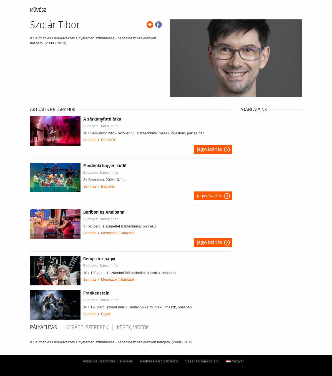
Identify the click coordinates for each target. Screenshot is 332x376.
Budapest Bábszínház (100, 126)
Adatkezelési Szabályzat (159, 361)
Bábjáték (108, 140)
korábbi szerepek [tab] (87, 327)
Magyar (235, 361)
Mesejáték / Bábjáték (118, 233)
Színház (89, 140)
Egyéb (106, 314)
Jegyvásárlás (209, 149)
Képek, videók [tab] (133, 327)
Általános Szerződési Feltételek (108, 361)
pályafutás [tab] (43, 327)
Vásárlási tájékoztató (201, 361)
